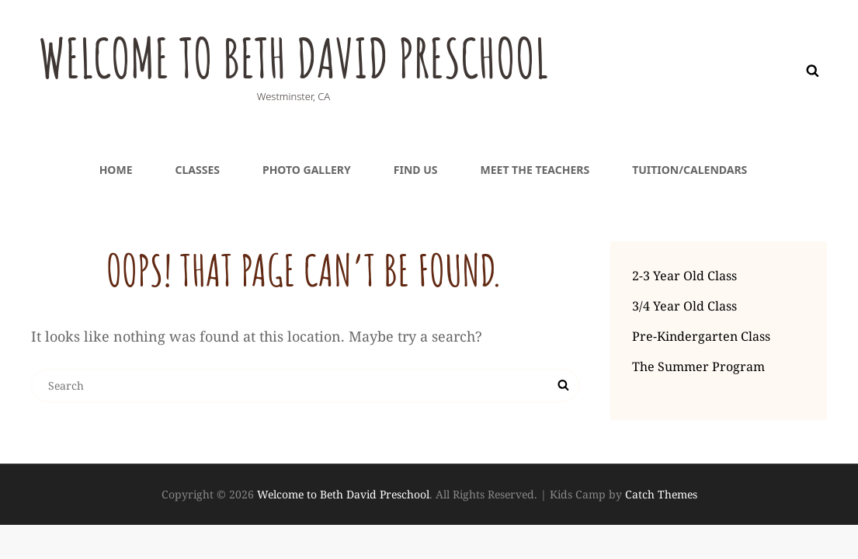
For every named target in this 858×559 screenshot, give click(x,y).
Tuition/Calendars (689, 169)
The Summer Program (698, 366)
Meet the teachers (535, 169)
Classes (197, 169)
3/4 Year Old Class (684, 305)
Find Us (416, 169)
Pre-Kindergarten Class (701, 336)
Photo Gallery (306, 169)
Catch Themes (661, 494)
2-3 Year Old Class (684, 275)
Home (116, 169)
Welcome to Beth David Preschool (297, 57)
